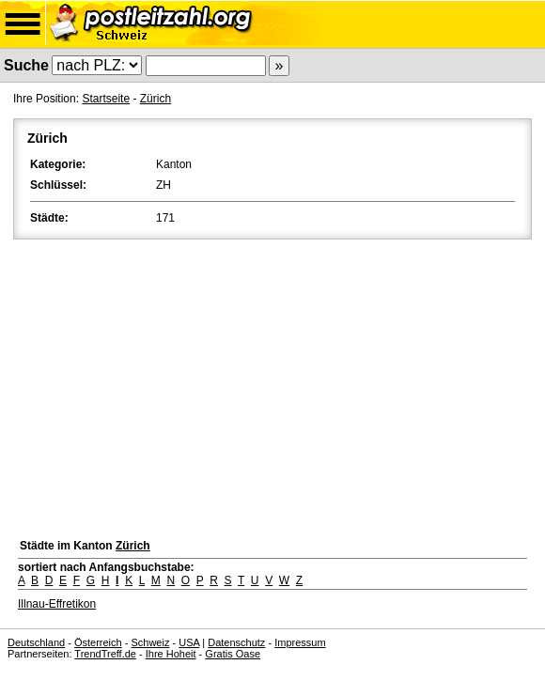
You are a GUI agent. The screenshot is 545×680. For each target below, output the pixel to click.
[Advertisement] (272, 384)
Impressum (299, 642)
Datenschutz (236, 642)
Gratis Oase (232, 653)
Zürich (155, 98)
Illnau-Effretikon (57, 603)
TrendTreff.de (105, 653)
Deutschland (36, 642)
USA (189, 642)
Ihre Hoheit (171, 653)
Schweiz (150, 642)
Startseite (106, 98)
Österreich (98, 642)
